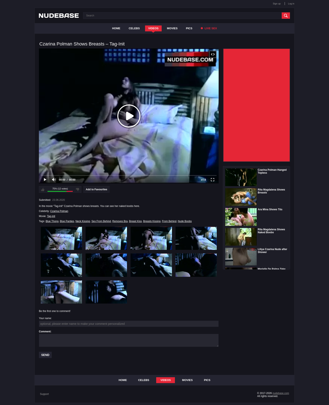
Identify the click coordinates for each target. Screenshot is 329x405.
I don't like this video (77, 189)
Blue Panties (67, 221)
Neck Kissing (82, 221)
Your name (45, 318)
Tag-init (51, 216)
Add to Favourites (96, 189)
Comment (44, 331)
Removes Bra (120, 221)
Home (116, 28)
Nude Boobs (185, 221)
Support (44, 394)
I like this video (42, 189)
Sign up (277, 3)
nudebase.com (280, 393)
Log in (291, 3)
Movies (172, 28)
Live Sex (209, 28)
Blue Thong (52, 221)
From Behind (169, 221)
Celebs (134, 28)
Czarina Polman (59, 211)
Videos (153, 28)
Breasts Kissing (152, 221)
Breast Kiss (135, 221)
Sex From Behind (101, 221)
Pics (189, 28)
